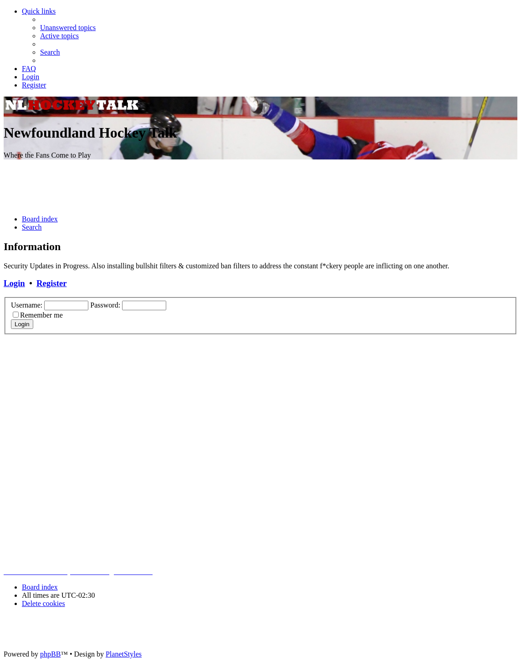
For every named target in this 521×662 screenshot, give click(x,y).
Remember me (41, 315)
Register (51, 283)
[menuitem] (68, 27)
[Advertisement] (260, 187)
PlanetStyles (124, 654)
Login (14, 283)
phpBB (50, 654)
